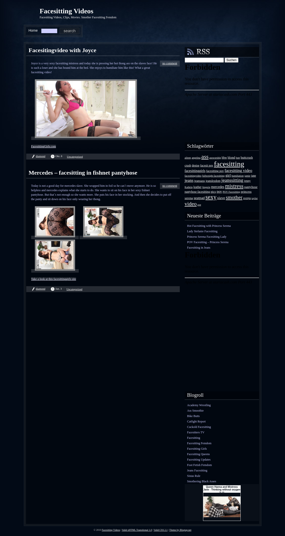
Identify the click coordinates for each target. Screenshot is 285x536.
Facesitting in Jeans (198, 247)
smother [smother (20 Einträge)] (234, 197)
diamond (41, 156)
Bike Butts (193, 416)
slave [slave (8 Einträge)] (221, 198)
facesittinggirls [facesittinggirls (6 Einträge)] (195, 171)
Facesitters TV (196, 432)
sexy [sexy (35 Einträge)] (211, 197)
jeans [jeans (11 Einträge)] (189, 180)
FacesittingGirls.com (43, 146)
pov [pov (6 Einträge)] (219, 191)
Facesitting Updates (199, 459)
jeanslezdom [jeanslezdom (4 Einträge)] (213, 181)
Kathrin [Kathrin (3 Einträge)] (189, 187)
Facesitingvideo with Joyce (62, 50)
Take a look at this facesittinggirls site (53, 279)
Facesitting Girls (197, 448)
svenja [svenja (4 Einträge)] (247, 198)
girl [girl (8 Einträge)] (228, 175)
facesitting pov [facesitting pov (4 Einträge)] (215, 171)
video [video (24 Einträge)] (191, 204)
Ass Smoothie (195, 410)
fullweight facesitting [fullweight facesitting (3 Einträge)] (213, 175)
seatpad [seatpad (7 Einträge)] (199, 198)
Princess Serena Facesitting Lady (207, 236)
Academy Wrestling (199, 405)
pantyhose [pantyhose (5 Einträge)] (250, 187)
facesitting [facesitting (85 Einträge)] (229, 164)
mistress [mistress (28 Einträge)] (234, 186)
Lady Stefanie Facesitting (202, 231)
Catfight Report (196, 421)
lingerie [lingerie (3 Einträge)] (206, 187)
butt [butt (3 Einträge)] (238, 157)
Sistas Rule (194, 476)
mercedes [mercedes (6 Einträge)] (217, 187)
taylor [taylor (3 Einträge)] (255, 198)
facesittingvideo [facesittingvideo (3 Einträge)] (193, 175)
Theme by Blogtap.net (180, 530)
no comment (169, 63)
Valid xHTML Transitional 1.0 (137, 530)
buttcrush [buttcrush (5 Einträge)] (247, 157)
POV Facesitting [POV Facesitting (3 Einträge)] (231, 191)
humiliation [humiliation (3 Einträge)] (238, 175)
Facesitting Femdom (199, 443)
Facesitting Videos (66, 11)
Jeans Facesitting (197, 470)
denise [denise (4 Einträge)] (196, 165)
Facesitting (193, 438)
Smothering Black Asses (201, 481)
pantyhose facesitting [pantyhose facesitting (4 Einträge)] (197, 191)
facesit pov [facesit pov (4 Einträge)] (206, 165)
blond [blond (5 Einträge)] (231, 157)
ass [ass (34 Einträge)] (204, 156)
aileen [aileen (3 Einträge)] (188, 157)
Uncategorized (75, 156)
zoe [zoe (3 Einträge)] (199, 204)
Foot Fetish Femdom (199, 465)
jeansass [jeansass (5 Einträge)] (199, 181)
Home (33, 30)
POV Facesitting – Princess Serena (208, 242)
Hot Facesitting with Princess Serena (209, 226)
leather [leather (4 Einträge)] (197, 187)
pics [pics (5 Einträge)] (213, 191)
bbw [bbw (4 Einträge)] (224, 157)
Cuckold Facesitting (199, 427)
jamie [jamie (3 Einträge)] (247, 175)
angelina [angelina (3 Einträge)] (196, 157)
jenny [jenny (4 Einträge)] (247, 181)
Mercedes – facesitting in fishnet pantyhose (83, 172)
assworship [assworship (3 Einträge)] (215, 157)
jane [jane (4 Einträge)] (253, 175)
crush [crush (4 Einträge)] (188, 165)
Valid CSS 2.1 (160, 530)
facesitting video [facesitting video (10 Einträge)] (238, 170)
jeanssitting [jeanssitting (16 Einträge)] (232, 180)
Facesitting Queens (198, 454)
